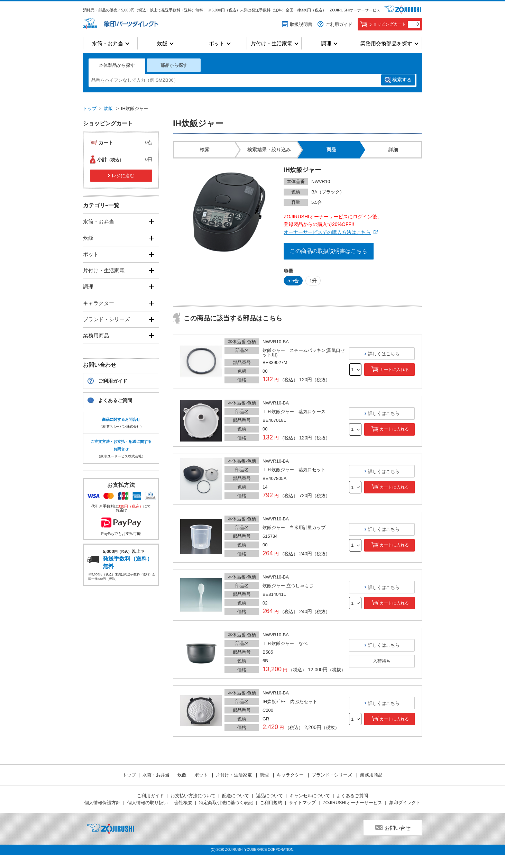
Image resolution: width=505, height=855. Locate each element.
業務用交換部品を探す (386, 43)
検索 (402, 80)
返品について (269, 795)
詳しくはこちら (384, 353)
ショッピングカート (394, 24)
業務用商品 (96, 335)
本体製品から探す (117, 65)
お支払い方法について (193, 795)
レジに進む (123, 175)
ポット (216, 43)
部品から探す (173, 65)
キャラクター (98, 303)
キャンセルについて (310, 795)
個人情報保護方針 (102, 802)
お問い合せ (398, 828)
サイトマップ (302, 802)
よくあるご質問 (115, 400)
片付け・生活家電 (271, 43)
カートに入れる (394, 369)
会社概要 (183, 802)
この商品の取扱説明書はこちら (328, 251)
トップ (90, 108)
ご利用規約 (271, 802)
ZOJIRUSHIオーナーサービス (355, 10)
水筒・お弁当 (107, 43)
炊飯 (162, 43)
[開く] (151, 221)
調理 (326, 43)
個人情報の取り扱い (147, 802)
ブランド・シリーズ (106, 319)
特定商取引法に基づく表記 (226, 802)
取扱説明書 (301, 24)
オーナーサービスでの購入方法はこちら (327, 232)
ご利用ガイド (338, 24)
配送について (235, 795)
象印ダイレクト (405, 802)
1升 (313, 280)
